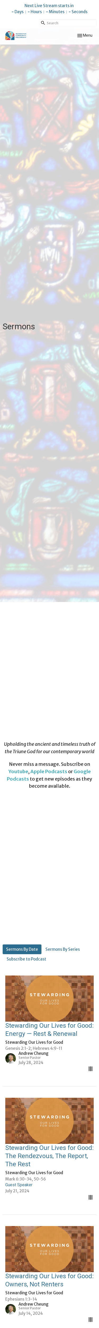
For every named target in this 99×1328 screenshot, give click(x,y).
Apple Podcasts (48, 771)
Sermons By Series (62, 949)
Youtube (18, 771)
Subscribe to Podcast (26, 959)
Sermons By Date (22, 949)
